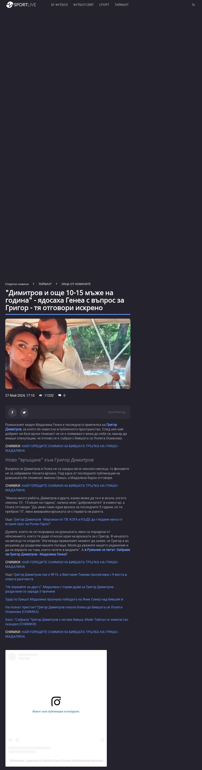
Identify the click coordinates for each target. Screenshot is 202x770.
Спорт (104, 5)
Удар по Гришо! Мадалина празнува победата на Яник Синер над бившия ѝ (64, 599)
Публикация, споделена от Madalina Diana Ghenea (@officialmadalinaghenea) (56, 760)
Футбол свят (83, 5)
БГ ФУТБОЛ (59, 5)
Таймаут (122, 5)
